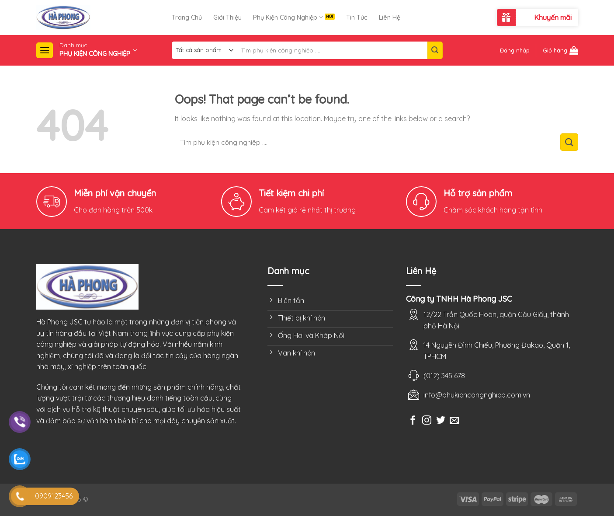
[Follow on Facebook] (412, 421)
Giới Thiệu (227, 17)
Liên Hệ (389, 17)
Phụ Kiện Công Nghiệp (288, 17)
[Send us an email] (454, 421)
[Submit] (434, 50)
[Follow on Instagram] (426, 421)
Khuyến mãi (553, 17)
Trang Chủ (187, 17)
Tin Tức (357, 17)
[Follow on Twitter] (440, 421)
